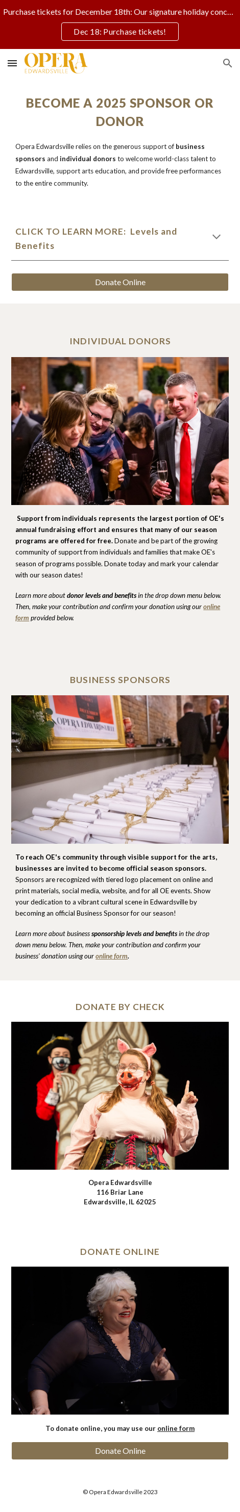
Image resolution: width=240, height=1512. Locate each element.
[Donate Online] (120, 282)
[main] (120, 141)
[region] (120, 24)
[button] (12, 63)
